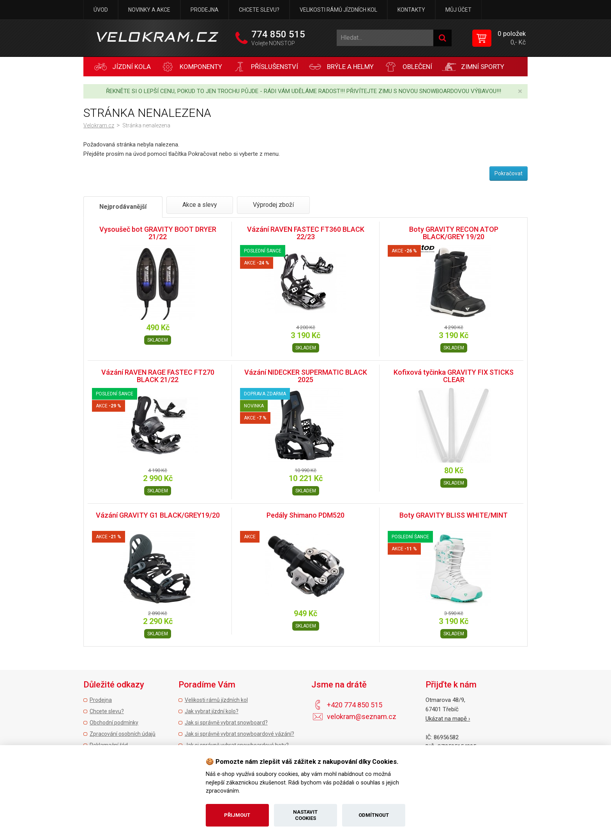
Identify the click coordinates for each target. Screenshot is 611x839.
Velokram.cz (98, 125)
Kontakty (411, 10)
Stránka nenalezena (146, 125)
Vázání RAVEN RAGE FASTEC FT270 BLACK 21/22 (157, 376)
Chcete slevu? (259, 10)
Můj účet (458, 10)
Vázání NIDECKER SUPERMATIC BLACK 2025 (305, 376)
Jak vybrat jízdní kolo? (211, 711)
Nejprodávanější (123, 206)
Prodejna (205, 10)
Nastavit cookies (305, 815)
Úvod (101, 10)
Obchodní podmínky (114, 722)
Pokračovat (508, 173)
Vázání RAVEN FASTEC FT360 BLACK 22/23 (305, 233)
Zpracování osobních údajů (122, 734)
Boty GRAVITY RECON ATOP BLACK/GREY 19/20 (453, 233)
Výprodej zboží (273, 204)
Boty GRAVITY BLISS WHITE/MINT (453, 515)
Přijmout (237, 815)
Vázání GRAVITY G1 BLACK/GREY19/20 (158, 515)
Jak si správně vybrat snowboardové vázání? (239, 734)
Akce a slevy (199, 204)
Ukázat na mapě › (448, 718)
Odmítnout (373, 815)
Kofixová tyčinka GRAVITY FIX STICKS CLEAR (454, 376)
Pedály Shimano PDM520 (305, 515)
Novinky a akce (149, 10)
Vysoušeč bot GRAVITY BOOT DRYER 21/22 (157, 233)
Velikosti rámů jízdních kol (338, 10)
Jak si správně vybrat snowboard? (226, 722)
